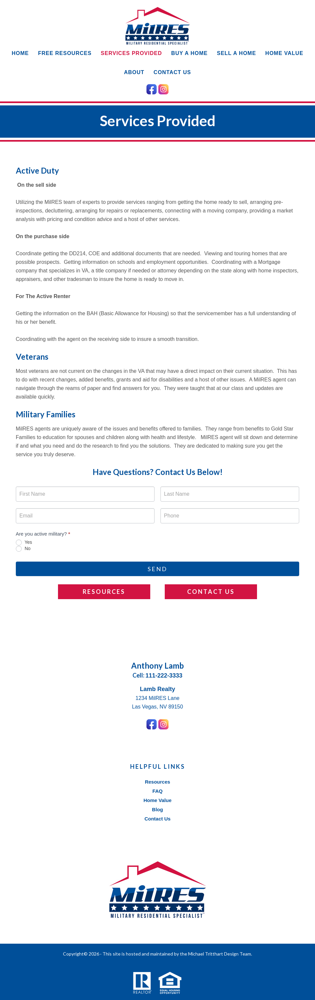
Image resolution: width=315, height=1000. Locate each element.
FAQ (158, 791)
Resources (104, 591)
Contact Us (211, 591)
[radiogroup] (157, 545)
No (23, 549)
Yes (24, 542)
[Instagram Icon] (163, 88)
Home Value (157, 800)
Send (157, 568)
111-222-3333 (163, 675)
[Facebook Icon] (151, 88)
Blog (157, 809)
